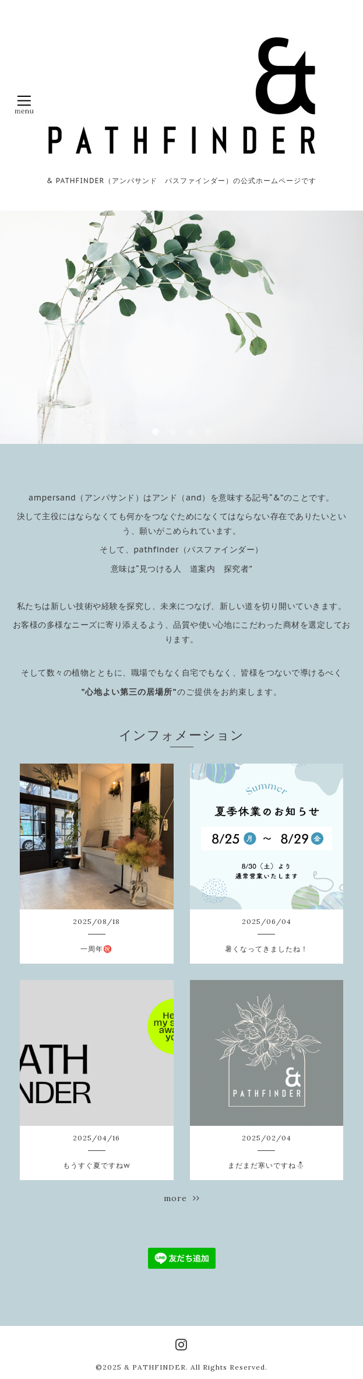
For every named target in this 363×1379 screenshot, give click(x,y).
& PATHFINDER (155, 1367)
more (182, 1198)
